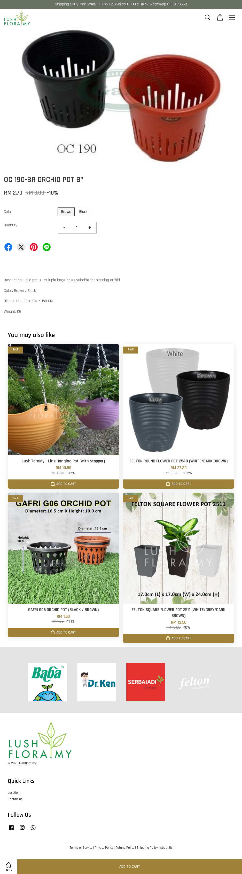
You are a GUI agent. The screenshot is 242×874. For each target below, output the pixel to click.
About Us (166, 848)
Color (8, 211)
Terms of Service (81, 848)
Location (14, 793)
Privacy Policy (104, 848)
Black (83, 211)
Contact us (15, 799)
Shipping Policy (147, 848)
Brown (66, 211)
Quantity (10, 225)
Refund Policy (124, 848)
